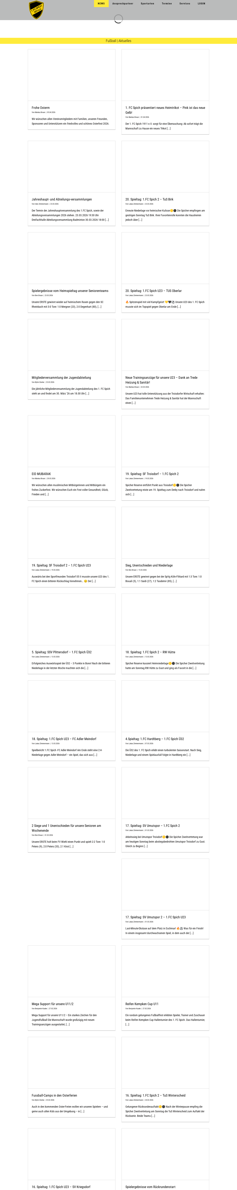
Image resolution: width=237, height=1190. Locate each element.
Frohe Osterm (41, 108)
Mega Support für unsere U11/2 (52, 1004)
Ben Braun (39, 295)
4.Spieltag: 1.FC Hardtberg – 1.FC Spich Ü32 (154, 739)
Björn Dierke (39, 382)
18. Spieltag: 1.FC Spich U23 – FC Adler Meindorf (64, 739)
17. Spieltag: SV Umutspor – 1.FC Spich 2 (152, 826)
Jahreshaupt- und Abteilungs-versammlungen (62, 199)
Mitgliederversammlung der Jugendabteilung (61, 377)
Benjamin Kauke (41, 1009)
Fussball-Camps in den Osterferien (54, 1095)
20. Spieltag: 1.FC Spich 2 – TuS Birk (149, 199)
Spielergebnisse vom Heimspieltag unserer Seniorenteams (70, 291)
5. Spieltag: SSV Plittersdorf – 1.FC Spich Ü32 (62, 652)
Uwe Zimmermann (41, 204)
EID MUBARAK (41, 474)
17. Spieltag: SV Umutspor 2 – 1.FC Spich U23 (155, 917)
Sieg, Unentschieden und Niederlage (149, 565)
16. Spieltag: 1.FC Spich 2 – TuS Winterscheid (155, 1095)
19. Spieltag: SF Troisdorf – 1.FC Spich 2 (152, 474)
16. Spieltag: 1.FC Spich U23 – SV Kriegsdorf (61, 1187)
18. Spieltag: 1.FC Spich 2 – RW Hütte (150, 652)
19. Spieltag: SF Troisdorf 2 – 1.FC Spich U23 (61, 565)
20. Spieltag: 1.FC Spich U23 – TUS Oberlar (153, 291)
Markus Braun (40, 112)
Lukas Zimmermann (136, 204)
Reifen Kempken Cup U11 (142, 1004)
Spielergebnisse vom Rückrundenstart (150, 1187)
